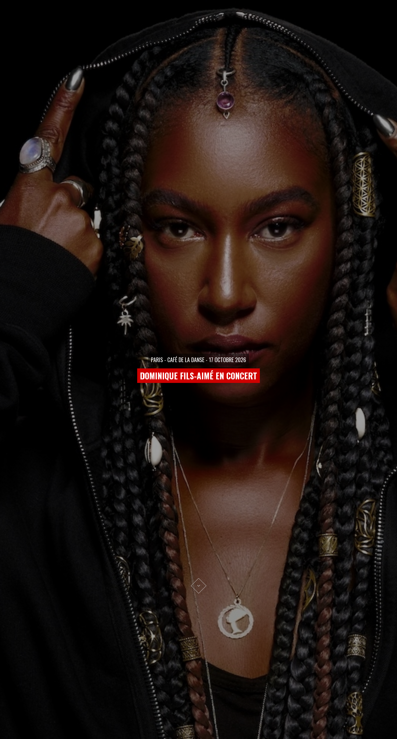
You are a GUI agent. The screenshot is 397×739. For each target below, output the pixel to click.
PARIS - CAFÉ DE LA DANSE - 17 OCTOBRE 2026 (198, 360)
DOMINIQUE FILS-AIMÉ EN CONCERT (198, 376)
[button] (13, 369)
